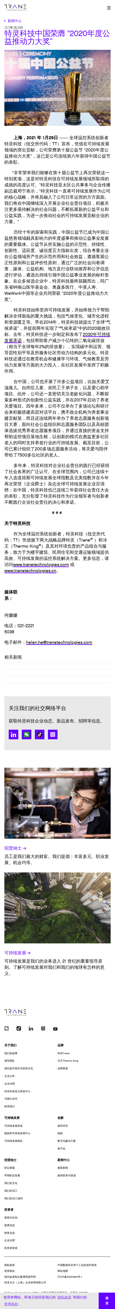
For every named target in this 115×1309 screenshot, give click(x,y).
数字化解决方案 (67, 1141)
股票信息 (9, 1225)
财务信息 (9, 1233)
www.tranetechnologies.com (41, 565)
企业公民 (9, 1076)
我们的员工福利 (13, 1198)
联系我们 (9, 1106)
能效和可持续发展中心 (17, 1133)
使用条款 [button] (11, 1304)
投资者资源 (10, 1248)
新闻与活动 (10, 1217)
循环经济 (63, 1126)
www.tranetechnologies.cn (30, 571)
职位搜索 (9, 1168)
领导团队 (9, 1060)
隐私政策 (9, 1265)
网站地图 (63, 1271)
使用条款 (9, 1271)
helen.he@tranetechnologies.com (59, 642)
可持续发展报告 (13, 1141)
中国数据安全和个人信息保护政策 (77, 1265)
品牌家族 (63, 1068)
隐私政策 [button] (64, 1297)
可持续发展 (17, 953)
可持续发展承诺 (13, 1126)
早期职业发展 (12, 1175)
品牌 (61, 1045)
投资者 (9, 1210)
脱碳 (60, 1133)
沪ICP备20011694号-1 (70, 1277)
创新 (61, 1118)
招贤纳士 (15, 848)
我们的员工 (10, 1191)
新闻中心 (64, 1160)
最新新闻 (63, 1168)
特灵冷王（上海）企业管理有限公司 (25, 1282)
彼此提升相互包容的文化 (18, 1068)
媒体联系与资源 (67, 1175)
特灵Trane (64, 1053)
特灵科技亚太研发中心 (17, 1091)
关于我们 (10, 1045)
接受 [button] (106, 1300)
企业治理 (9, 1083)
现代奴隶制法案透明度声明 (20, 1277)
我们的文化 (10, 1183)
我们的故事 (10, 1053)
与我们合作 (10, 1099)
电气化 (61, 1148)
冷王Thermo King (68, 1060)
